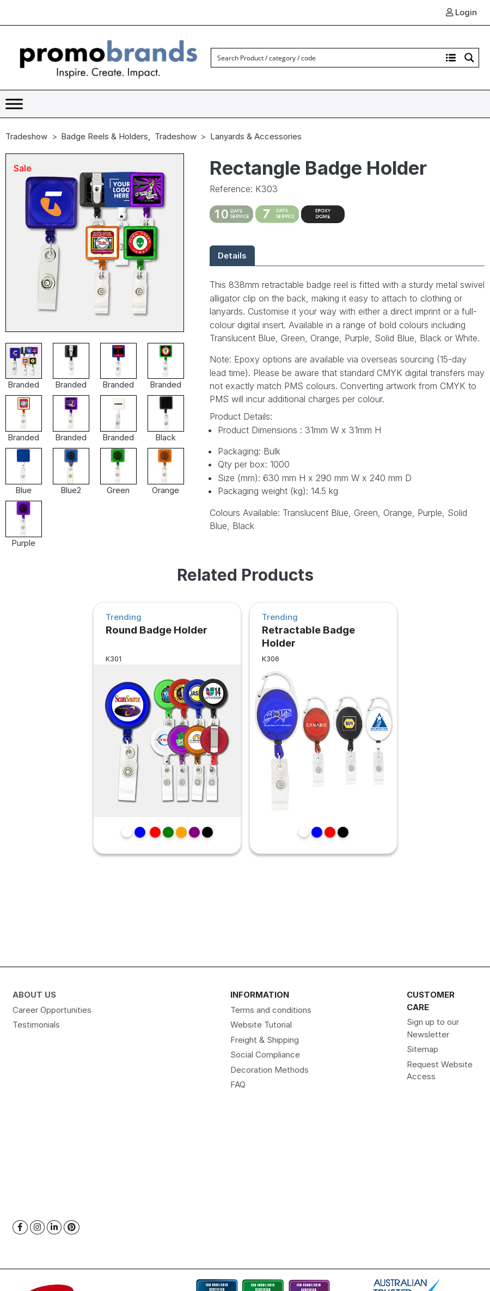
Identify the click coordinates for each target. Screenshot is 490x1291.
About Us (34, 994)
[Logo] (109, 57)
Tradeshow (26, 136)
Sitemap (422, 1049)
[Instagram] (37, 1227)
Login (461, 12)
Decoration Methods (269, 1070)
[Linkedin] (54, 1227)
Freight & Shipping (264, 1040)
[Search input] (327, 57)
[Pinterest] (71, 1227)
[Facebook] (20, 1227)
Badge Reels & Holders (104, 136)
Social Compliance (265, 1054)
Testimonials (36, 1024)
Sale (23, 168)
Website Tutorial (261, 1024)
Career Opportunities (52, 1010)
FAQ (238, 1084)
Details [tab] (232, 255)
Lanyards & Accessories (256, 136)
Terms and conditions (270, 1010)
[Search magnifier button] (469, 57)
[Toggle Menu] (14, 104)
